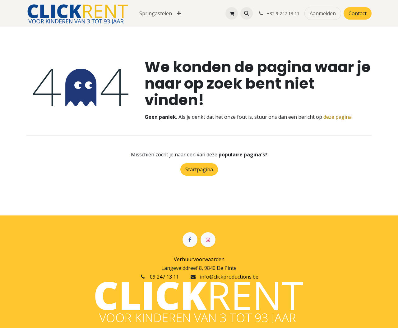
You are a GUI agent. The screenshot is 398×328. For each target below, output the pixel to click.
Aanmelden (323, 13)
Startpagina (199, 169)
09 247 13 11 (164, 276)
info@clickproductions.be (229, 276)
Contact (358, 13)
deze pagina (337, 116)
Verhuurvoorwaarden (199, 259)
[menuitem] (155, 13)
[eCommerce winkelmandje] (231, 13)
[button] (246, 13)
